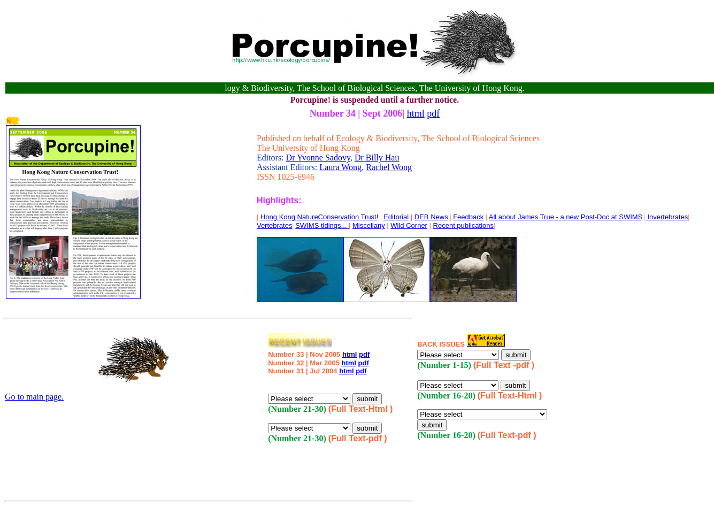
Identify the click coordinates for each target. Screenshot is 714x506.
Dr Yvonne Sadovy (318, 157)
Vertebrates (275, 225)
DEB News (431, 217)
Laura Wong (340, 167)
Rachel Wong (389, 167)
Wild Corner (408, 225)
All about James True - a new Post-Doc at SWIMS (566, 217)
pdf (433, 113)
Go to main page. (34, 396)
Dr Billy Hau (377, 157)
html (416, 113)
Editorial (396, 217)
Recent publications (463, 225)
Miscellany (368, 225)
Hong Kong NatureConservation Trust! (319, 217)
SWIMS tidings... (322, 225)
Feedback (468, 217)
